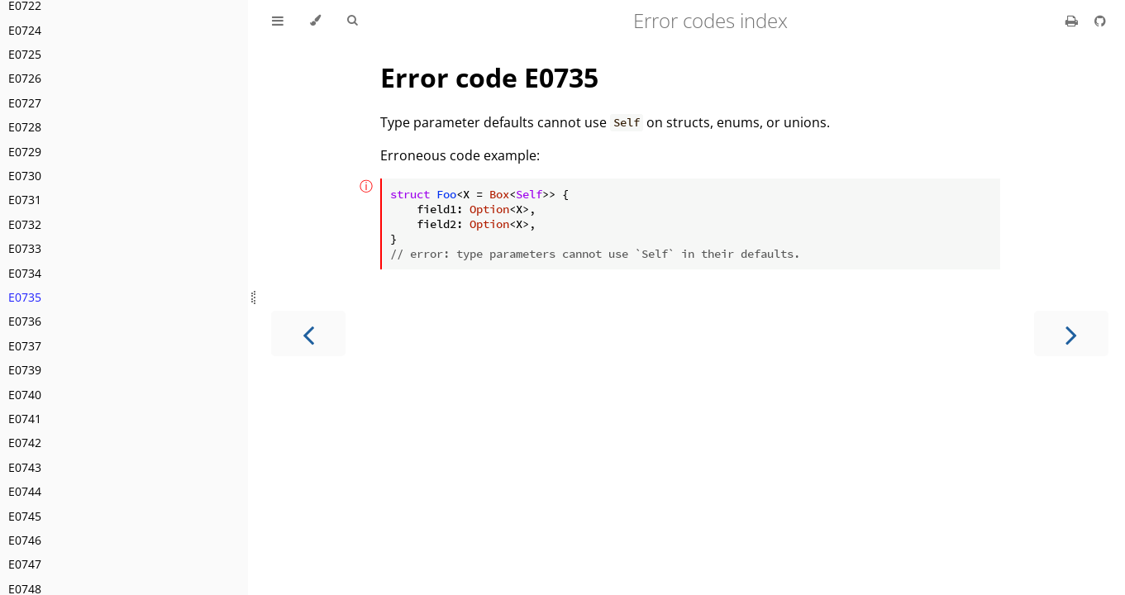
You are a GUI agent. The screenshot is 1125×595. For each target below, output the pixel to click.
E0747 (24, 564)
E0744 (24, 491)
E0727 (24, 103)
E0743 (24, 467)
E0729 (24, 151)
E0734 (24, 273)
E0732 (24, 224)
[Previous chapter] (308, 333)
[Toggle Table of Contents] (278, 20)
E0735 (24, 297)
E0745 (24, 516)
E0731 (24, 199)
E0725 (24, 54)
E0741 (24, 418)
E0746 (24, 540)
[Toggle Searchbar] (352, 20)
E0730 (24, 175)
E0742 (24, 442)
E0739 (24, 370)
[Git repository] (1100, 21)
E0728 (24, 127)
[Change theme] (315, 20)
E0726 (24, 78)
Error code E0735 (489, 77)
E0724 (24, 30)
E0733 (24, 248)
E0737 (24, 346)
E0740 (24, 394)
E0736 (24, 321)
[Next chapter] (1071, 333)
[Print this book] (1073, 21)
